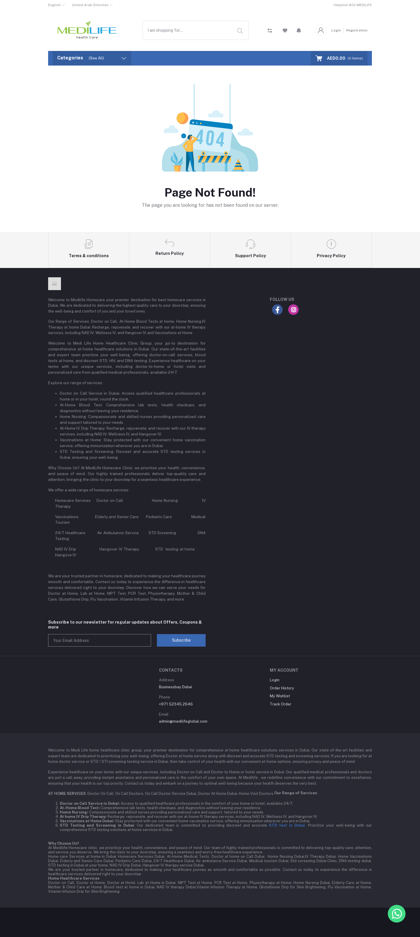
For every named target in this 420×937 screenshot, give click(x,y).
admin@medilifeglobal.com (183, 721)
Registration (357, 30)
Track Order (280, 704)
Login (336, 30)
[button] (299, 30)
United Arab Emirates (90, 5)
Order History (282, 688)
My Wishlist (280, 696)
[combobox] (196, 30)
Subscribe (181, 640)
